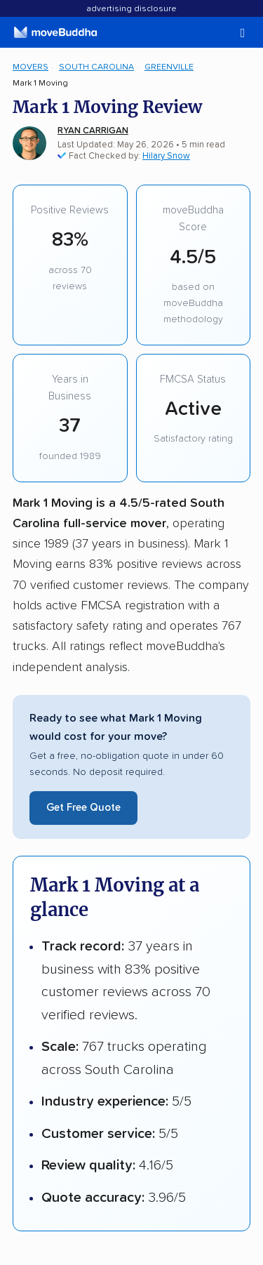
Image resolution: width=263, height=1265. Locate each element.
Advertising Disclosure (131, 9)
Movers (30, 67)
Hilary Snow (166, 156)
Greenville (169, 67)
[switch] (224, 33)
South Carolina (96, 67)
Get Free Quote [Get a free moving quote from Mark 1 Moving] (83, 807)
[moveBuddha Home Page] (55, 32)
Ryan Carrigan (93, 130)
